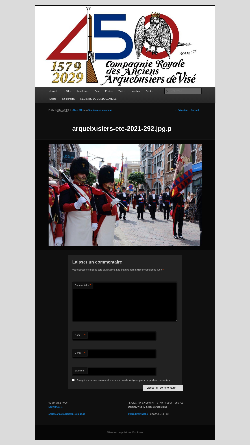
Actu (97, 91)
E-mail (80, 353)
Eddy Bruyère (56, 407)
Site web (79, 370)
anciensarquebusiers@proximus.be (67, 414)
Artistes (149, 91)
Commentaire (83, 285)
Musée (52, 99)
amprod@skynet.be (138, 414)
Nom (80, 335)
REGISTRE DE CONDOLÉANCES (98, 99)
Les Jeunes (83, 91)
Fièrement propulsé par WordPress (125, 432)
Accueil (53, 91)
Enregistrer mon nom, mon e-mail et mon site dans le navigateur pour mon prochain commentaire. (124, 380)
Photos (108, 91)
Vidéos (121, 91)
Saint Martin (68, 99)
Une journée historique (100, 110)
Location (135, 91)
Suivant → (196, 110)
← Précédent (181, 110)
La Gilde (67, 91)
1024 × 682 (77, 110)
